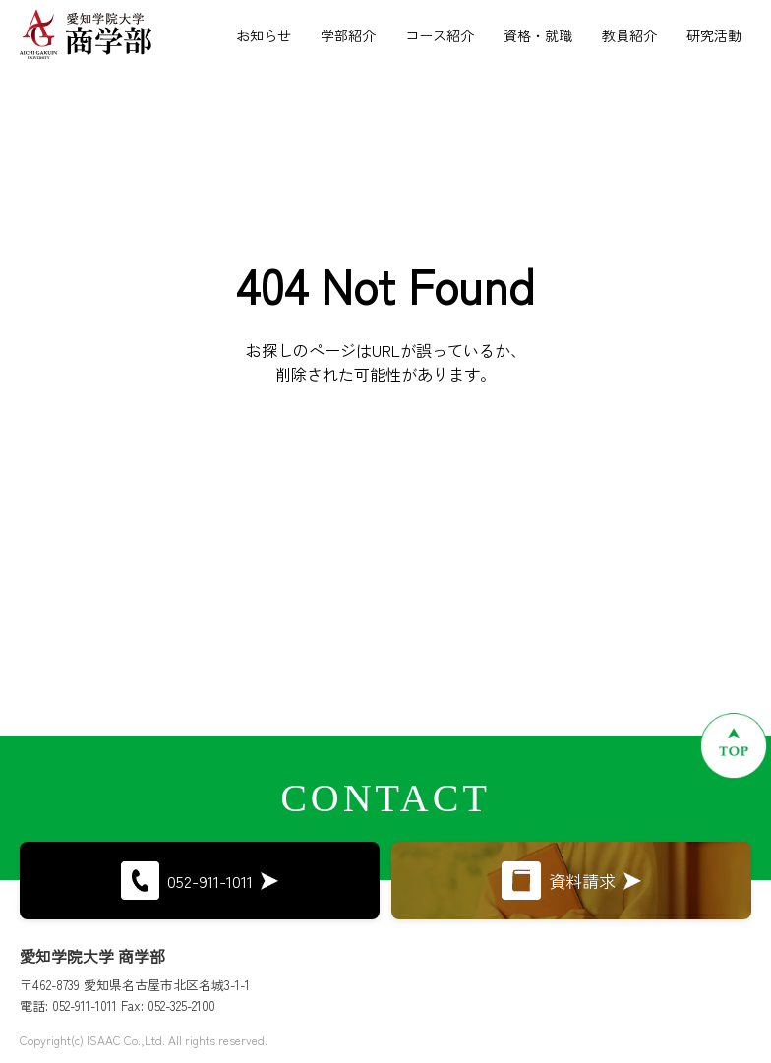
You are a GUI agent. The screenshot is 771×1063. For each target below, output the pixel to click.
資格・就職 (538, 35)
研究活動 (713, 35)
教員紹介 (629, 35)
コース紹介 (439, 35)
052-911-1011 (199, 880)
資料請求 (571, 880)
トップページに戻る (385, 491)
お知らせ (263, 35)
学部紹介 (348, 35)
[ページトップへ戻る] (733, 745)
